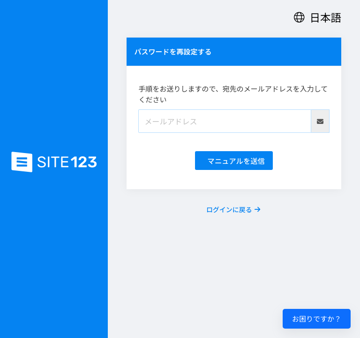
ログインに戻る (233, 209)
